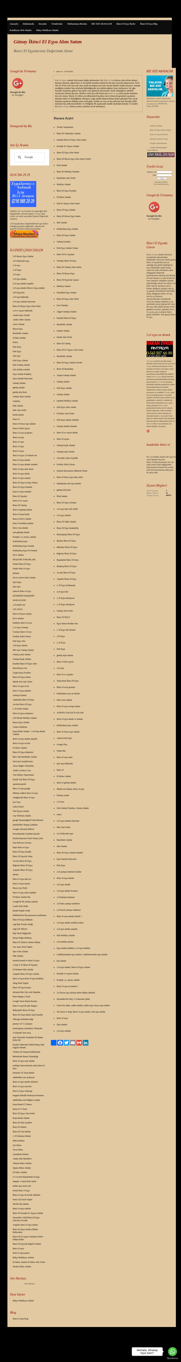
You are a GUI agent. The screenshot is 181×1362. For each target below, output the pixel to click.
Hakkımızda (28, 24)
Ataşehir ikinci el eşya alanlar (25, 1225)
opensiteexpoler (19, 784)
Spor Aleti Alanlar (20, 951)
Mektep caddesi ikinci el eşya (25, 793)
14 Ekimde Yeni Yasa (22, 1033)
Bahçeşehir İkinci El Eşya (24, 1010)
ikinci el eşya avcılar (21, 743)
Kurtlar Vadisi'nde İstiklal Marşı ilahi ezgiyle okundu (28, 1046)
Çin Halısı (17, 1145)
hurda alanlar (18, 415)
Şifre (154, 175)
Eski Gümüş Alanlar (21, 365)
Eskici (15, 342)
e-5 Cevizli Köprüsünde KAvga (26, 1177)
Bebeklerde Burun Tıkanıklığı (25, 1056)
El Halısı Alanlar (20, 748)
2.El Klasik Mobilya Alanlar (25, 718)
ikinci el (16, 419)
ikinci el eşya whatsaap (22, 1091)
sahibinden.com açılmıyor (24, 1077)
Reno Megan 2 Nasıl (21, 996)
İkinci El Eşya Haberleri (23, 752)
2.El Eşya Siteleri (20, 645)
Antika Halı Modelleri (22, 1158)
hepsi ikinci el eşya (21, 847)
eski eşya (17, 356)
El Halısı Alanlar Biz (21, 897)
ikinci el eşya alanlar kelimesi (25, 1082)
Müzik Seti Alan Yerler (22, 681)
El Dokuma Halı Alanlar (23, 969)
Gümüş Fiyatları (20, 695)
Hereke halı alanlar (21, 1204)
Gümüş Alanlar (19, 383)
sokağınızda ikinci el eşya (24, 797)
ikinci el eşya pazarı (21, 1253)
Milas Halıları (19, 1140)
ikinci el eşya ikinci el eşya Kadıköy (28, 978)
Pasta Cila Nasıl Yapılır (23, 1199)
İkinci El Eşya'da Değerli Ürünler (27, 1244)
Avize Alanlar (18, 324)
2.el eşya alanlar (20, 279)
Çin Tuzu (17, 802)
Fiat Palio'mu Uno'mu (22, 843)
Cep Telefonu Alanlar (22, 815)
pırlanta (16, 573)
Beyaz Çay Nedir (20, 888)
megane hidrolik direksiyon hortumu (28, 1095)
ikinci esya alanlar (20, 528)
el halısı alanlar (19, 338)
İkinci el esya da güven (22, 433)
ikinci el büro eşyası (21, 428)
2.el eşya (37, 214)
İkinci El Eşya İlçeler (126, 24)
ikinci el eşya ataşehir (22, 690)
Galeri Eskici (18, 806)
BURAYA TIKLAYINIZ (157, 104)
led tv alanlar (18, 555)
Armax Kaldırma (20, 727)
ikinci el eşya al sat (21, 686)
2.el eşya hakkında (20, 297)
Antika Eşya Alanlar (21, 315)
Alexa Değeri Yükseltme (23, 766)
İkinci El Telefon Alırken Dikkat (26, 942)
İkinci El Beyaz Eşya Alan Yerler (27, 306)
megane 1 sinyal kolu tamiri (24, 1181)
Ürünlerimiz (56, 24)
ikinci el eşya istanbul (22, 491)
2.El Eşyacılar (19, 292)
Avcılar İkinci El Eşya (22, 704)
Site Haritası (29, 1283)
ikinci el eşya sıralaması (23, 713)
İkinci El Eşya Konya (22, 987)
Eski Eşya (17, 347)
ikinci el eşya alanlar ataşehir (25, 739)
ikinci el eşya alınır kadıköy (24, 892)
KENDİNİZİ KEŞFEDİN (23, 596)
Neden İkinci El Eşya (22, 564)
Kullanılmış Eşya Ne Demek (25, 550)
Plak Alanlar (18, 956)
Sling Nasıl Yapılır (20, 983)
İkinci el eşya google (21, 788)
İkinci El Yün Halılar (22, 1131)
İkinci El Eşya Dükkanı (23, 919)
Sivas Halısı (18, 1149)
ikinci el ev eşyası (20, 500)
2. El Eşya (17, 270)
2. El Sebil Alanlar (20, 709)
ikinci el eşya (18, 437)
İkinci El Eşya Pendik (22, 852)
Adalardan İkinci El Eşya (23, 700)
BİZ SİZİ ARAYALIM (102, 24)
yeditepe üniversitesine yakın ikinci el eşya (29, 1067)
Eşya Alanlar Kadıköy (22, 374)
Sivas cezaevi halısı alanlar (24, 577)
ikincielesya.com (20, 668)
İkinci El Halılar (20, 1127)
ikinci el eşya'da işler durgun (25, 1006)
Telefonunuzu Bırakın (77, 24)
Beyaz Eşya (18, 329)
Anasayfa (14, 24)
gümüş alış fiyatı (20, 392)
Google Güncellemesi (158, 143)
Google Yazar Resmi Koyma (25, 1001)
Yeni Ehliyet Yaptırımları (23, 775)
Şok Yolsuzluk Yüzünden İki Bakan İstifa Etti (28, 1038)
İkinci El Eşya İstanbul (22, 487)
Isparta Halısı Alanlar (22, 1168)
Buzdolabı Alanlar (20, 333)
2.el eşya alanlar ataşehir (23, 283)
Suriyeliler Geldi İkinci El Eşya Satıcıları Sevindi (26, 1219)
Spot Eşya (17, 582)
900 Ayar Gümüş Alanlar (23, 650)
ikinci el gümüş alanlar (22, 509)
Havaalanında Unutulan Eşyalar (26, 834)
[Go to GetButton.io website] (172, 1358)
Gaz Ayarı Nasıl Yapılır (23, 947)
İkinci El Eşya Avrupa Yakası (25, 482)
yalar (25, 211)
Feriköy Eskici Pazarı (22, 636)
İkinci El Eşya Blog (148, 24)
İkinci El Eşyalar (20, 496)
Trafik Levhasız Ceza (22, 770)
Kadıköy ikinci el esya (22, 623)
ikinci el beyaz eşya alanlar (24, 424)
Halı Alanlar (18, 405)
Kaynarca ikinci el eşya (159, 139)
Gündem (16, 401)
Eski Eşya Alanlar (20, 360)
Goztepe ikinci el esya (22, 632)
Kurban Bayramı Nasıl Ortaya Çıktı (28, 838)
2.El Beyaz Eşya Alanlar (23, 256)
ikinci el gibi (163, 405)
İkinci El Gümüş (20, 505)
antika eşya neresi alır (22, 1186)
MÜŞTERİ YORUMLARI (24, 559)
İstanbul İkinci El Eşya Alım (25, 663)
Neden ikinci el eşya (21, 568)
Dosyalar (43, 24)
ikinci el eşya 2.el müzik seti (25, 455)
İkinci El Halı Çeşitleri (22, 1122)
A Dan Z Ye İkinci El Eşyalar (25, 965)
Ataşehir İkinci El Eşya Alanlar (26, 974)
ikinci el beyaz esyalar (22, 614)
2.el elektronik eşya (21, 261)
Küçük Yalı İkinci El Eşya (24, 779)
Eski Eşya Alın (19, 641)
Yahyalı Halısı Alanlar (22, 1163)
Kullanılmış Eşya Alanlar (23, 546)
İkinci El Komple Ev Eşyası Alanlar (28, 1213)
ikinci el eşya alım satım (23, 469)
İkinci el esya (152, 254)
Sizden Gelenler (156, 126)
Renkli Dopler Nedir (21, 910)
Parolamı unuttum (161, 182)
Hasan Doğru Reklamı (22, 938)
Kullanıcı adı (151, 172)
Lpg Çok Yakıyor (20, 929)
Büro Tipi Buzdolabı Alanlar (25, 757)
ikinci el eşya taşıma (21, 883)
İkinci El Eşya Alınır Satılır (160, 130)
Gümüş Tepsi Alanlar (22, 396)
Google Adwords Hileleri (23, 829)
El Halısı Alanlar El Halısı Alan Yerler (29, 1262)
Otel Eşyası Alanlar (21, 811)
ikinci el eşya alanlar (21, 460)
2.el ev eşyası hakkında (22, 310)
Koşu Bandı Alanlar (21, 1118)
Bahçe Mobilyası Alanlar (47, 30)
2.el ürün (162, 382)
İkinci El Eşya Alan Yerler (24, 1113)
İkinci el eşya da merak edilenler (26, 1195)
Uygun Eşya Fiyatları (22, 672)
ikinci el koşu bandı (21, 514)
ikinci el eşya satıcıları (22, 1086)
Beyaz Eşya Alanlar (21, 722)
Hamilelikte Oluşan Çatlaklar (25, 824)
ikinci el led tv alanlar (22, 519)
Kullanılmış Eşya (20, 541)
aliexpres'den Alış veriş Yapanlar (26, 992)
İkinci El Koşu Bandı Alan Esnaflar (28, 1015)
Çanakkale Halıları (21, 1154)
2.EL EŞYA (18, 609)
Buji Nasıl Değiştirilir (22, 933)
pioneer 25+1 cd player (22, 1024)
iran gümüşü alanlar (21, 532)
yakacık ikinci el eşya (22, 591)
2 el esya (16, 265)
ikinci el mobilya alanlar (23, 523)
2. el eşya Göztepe (20, 627)
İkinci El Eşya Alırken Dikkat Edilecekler (25, 1230)
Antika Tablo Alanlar (22, 319)
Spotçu (16, 874)
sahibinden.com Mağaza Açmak (26, 1100)
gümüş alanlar (19, 387)
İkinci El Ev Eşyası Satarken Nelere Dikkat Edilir (28, 1238)
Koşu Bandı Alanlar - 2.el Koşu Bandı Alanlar (29, 732)
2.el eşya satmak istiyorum (24, 301)
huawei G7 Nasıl (20, 1109)
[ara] (29, 157)
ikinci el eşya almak (21, 473)
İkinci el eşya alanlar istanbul (25, 464)
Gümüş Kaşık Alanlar (22, 659)
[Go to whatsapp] (172, 1351)
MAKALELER (19, 600)
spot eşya (17, 586)
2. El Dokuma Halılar (22, 1136)
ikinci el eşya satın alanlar (24, 1061)
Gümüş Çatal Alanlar (22, 654)
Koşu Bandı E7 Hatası (22, 1104)
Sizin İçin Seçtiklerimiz (23, 761)
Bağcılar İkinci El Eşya (23, 865)
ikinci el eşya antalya (22, 478)
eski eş (20, 211)
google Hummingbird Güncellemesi (28, 820)
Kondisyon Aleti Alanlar (21, 30)
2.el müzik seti (19, 605)
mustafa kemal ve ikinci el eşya (26, 960)
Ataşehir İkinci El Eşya (23, 870)
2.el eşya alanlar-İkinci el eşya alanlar (29, 288)
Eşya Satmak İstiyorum (23, 378)
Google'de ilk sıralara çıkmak (25, 901)
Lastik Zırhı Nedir (20, 906)
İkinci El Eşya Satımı (22, 677)
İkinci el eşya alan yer (22, 879)
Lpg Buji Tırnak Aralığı (23, 924)
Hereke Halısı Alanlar (22, 1266)
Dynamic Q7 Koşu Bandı (23, 1073)
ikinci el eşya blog (20, 1318)
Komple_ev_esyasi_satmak (24, 537)
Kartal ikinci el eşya (21, 1190)
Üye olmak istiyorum (161, 184)
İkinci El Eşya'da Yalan (22, 856)
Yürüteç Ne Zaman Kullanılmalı (26, 1052)
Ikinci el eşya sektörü (22, 1208)
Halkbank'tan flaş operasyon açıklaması (29, 915)
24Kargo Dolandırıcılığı (23, 1019)
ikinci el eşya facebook (159, 134)
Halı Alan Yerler (20, 410)
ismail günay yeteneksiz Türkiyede (27, 1028)
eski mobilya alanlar (21, 369)
